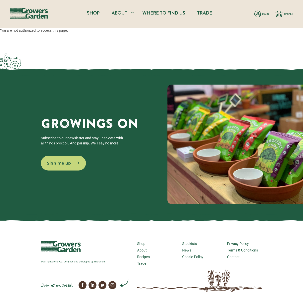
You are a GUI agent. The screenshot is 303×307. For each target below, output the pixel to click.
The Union (99, 261)
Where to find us (163, 13)
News (186, 250)
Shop (93, 13)
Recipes (143, 257)
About (142, 250)
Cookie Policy (192, 257)
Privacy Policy (238, 244)
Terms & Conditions (242, 250)
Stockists (189, 244)
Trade (204, 13)
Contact (233, 257)
